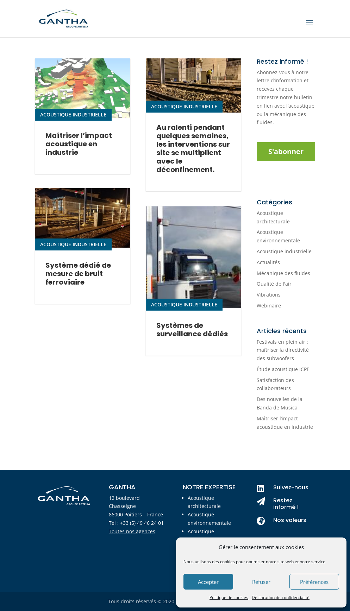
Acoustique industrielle (73, 122)
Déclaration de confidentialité (281, 597)
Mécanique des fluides (283, 273)
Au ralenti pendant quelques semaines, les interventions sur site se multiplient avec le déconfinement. (193, 164)
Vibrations (269, 294)
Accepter (208, 581)
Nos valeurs (289, 520)
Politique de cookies (229, 597)
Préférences (314, 581)
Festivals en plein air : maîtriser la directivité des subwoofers (283, 350)
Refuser (261, 581)
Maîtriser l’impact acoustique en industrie (78, 151)
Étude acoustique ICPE (283, 369)
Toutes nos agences (132, 531)
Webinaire (269, 305)
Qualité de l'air (274, 283)
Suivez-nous (290, 487)
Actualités (268, 262)
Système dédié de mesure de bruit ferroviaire (78, 289)
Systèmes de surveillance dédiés (192, 353)
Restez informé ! (286, 503)
